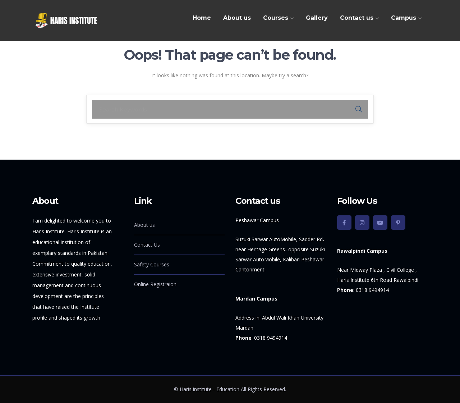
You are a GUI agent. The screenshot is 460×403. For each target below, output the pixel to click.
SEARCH (358, 109)
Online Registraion (155, 284)
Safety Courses (151, 264)
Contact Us (147, 244)
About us (144, 224)
